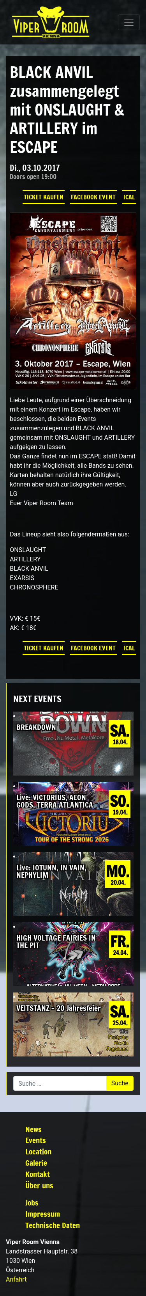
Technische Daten (52, 1225)
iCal (129, 197)
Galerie (36, 1163)
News (33, 1129)
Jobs (32, 1202)
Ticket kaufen (43, 197)
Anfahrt (16, 1279)
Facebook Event (93, 197)
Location (38, 1151)
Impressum (42, 1214)
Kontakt (37, 1174)
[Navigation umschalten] (129, 22)
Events (35, 1140)
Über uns (39, 1185)
